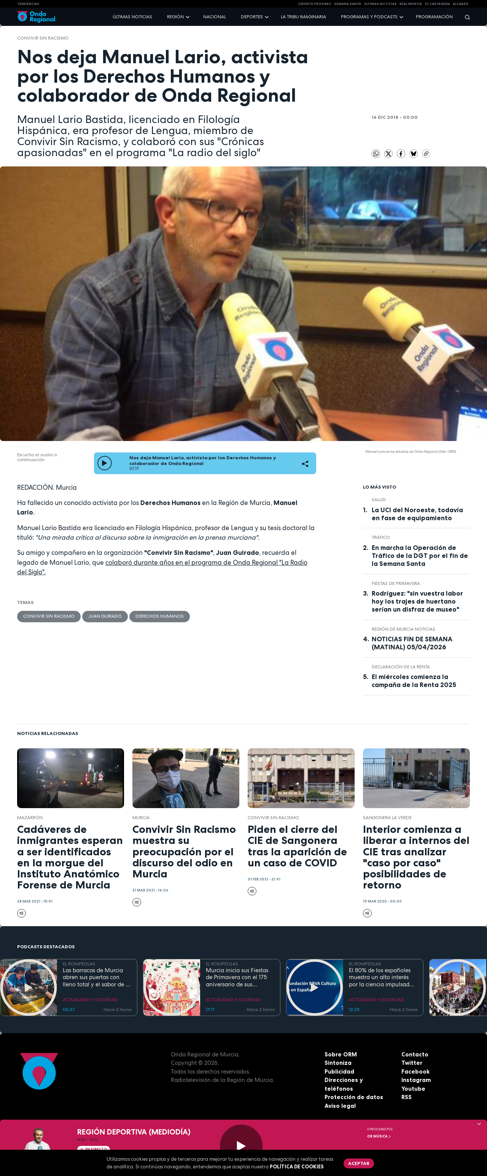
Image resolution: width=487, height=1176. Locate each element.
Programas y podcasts (369, 17)
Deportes (252, 17)
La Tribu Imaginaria (303, 17)
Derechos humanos (159, 616)
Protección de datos (354, 1097)
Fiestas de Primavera (396, 583)
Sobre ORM (341, 1054)
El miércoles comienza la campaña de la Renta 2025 (414, 681)
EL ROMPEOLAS (79, 964)
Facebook (415, 1071)
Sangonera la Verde (387, 818)
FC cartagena (437, 4)
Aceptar (358, 1163)
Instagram (416, 1079)
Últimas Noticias (380, 4)
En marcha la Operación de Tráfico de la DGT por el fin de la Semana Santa (420, 555)
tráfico (381, 537)
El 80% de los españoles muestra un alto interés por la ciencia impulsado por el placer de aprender (381, 977)
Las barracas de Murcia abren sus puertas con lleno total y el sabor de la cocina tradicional (97, 977)
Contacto (414, 1054)
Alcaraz (460, 4)
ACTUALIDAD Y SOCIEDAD (90, 1000)
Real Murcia (410, 4)
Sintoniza (338, 1062)
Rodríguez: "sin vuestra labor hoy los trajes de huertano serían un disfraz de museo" (417, 601)
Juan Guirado (105, 616)
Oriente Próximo (314, 4)
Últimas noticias (132, 17)
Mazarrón (30, 818)
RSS (406, 1097)
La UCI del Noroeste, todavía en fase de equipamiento (417, 514)
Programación (434, 17)
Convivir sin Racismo (42, 38)
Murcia (141, 818)
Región (175, 17)
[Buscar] (465, 17)
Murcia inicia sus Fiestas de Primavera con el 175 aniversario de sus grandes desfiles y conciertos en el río (237, 977)
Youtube (413, 1088)
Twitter (411, 1062)
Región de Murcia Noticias (403, 629)
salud (379, 500)
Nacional (214, 17)
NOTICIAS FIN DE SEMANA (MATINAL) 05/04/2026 (412, 643)
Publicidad (339, 1071)
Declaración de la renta (401, 667)
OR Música (379, 1136)
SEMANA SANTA (347, 4)
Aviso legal (340, 1105)
